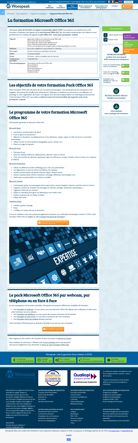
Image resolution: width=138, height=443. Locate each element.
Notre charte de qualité (45, 395)
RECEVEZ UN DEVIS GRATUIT (116, 96)
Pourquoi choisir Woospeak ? (47, 392)
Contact (115, 6)
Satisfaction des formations (47, 418)
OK (69, 439)
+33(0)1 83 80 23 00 (113, 35)
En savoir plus (114, 431)
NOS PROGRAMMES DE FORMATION (116, 390)
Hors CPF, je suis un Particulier (95, 2)
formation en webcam (25, 309)
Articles (51, 2)
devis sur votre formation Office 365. (55, 345)
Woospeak (10, 14)
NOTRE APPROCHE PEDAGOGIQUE (50, 409)
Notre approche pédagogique (101, 7)
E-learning (74, 399)
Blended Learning (76, 404)
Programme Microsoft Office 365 (61, 14)
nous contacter (49, 342)
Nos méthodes (50, 7)
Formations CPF (76, 421)
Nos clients (42, 399)
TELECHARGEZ (116, 111)
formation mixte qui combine (27, 319)
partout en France (64, 338)
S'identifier (128, 2)
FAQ (83, 2)
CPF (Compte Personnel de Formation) (50, 217)
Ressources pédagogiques (47, 421)
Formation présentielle (78, 392)
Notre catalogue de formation (113, 401)
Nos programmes (72, 7)
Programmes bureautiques (38, 14)
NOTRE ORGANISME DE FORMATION (51, 390)
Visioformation (76, 395)
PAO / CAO (74, 416)
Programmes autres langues (112, 395)
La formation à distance (46, 414)
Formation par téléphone (79, 397)
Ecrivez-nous (110, 39)
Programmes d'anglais (110, 392)
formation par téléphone (26, 314)
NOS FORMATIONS (77, 409)
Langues (73, 412)
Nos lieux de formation (45, 401)
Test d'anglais (75, 2)
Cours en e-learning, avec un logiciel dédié (111, 73)
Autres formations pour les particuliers (115, 414)
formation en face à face (26, 317)
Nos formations (61, 7)
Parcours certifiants (77, 418)
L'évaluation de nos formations (48, 416)
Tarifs (72, 423)
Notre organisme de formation (85, 7)
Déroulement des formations (48, 412)
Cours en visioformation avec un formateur (112, 65)
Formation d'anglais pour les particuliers (116, 412)
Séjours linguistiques (77, 401)
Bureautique (74, 414)
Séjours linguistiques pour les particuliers (116, 421)
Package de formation (62, 2)
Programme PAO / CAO (110, 399)
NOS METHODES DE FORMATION (82, 390)
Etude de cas (42, 397)
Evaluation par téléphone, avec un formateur (110, 80)
